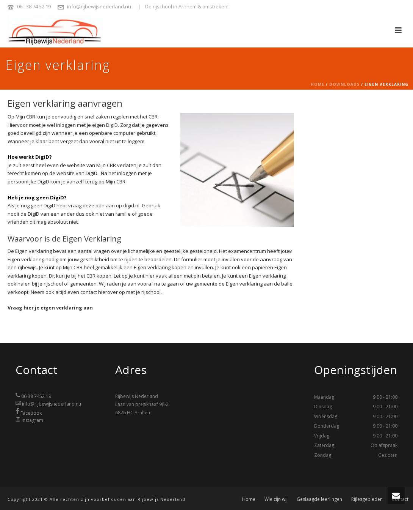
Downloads (344, 84)
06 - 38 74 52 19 (34, 6)
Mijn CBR (73, 267)
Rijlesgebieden (367, 499)
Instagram (32, 420)
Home (317, 84)
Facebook (31, 412)
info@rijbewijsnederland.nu (99, 6)
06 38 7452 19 (36, 396)
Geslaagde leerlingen (319, 499)
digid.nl (131, 205)
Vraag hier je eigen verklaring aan (50, 307)
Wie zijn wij (276, 499)
